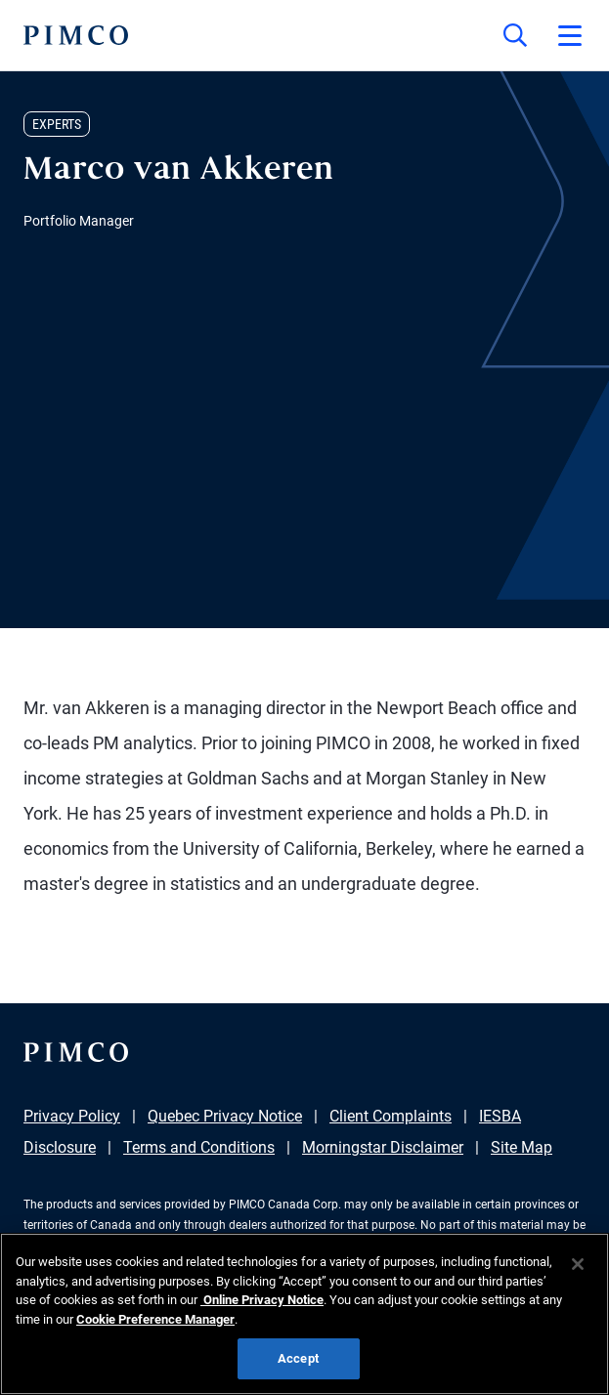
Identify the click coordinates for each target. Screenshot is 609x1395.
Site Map (521, 1147)
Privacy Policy (71, 1116)
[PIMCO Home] (75, 35)
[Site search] (515, 35)
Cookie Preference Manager (155, 1319)
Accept (298, 1358)
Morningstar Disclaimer (382, 1147)
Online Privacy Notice (262, 1299)
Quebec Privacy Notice (225, 1116)
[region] (304, 1314)
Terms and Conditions (199, 1147)
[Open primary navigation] (570, 35)
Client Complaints (390, 1116)
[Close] (577, 1264)
